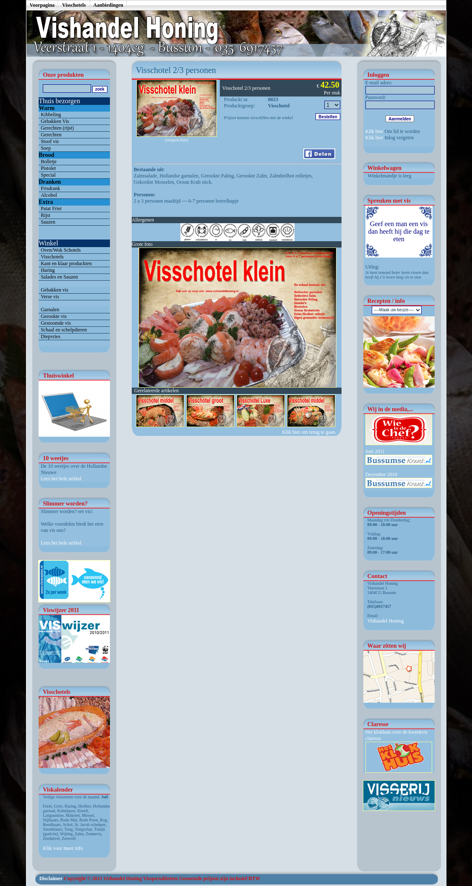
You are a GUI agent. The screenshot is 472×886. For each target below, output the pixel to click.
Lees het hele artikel (61, 479)
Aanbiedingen (108, 5)
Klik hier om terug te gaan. (310, 432)
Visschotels (74, 5)
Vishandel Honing (386, 621)
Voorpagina (42, 5)
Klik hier (374, 131)
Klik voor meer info (63, 848)
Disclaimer (51, 878)
